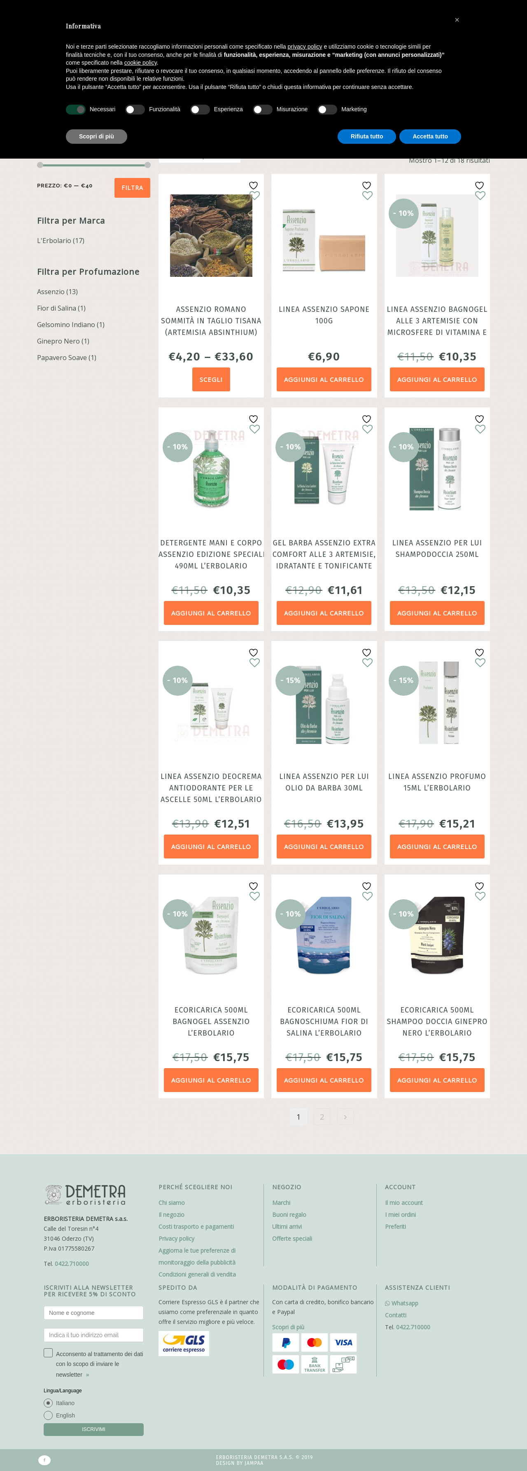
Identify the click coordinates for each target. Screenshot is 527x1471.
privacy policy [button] (305, 46)
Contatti (395, 1315)
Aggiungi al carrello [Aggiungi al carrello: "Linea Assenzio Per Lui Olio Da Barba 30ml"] (324, 846)
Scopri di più (288, 1327)
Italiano (65, 1403)
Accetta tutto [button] (430, 136)
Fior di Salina (56, 308)
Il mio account (404, 1203)
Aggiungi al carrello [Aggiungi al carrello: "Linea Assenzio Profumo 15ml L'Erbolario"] (437, 846)
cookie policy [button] (140, 62)
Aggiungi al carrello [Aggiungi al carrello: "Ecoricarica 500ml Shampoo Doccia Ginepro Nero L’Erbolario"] (437, 1080)
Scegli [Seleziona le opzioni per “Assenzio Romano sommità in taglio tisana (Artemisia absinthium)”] (211, 379)
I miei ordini (400, 1214)
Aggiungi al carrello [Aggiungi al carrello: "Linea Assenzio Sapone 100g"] (324, 379)
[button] (457, 19)
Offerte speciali (292, 1238)
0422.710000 (72, 1264)
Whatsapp (401, 1303)
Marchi (281, 1203)
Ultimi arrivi (287, 1226)
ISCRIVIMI (93, 1429)
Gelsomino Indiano (66, 324)
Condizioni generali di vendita (197, 1274)
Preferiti (395, 1226)
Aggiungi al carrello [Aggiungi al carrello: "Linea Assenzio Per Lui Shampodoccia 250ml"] (437, 613)
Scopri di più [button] (96, 136)
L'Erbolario (54, 240)
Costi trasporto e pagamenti (196, 1226)
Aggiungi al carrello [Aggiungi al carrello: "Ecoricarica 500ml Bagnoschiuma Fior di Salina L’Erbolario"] (324, 1080)
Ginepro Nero (58, 341)
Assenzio (51, 291)
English (65, 1415)
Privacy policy (176, 1238)
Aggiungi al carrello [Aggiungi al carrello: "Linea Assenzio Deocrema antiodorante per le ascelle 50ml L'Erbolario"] (211, 846)
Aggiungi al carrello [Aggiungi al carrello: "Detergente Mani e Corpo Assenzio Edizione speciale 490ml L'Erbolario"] (211, 613)
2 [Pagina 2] (322, 1117)
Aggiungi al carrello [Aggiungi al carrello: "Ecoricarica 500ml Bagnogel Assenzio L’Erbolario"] (211, 1080)
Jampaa (254, 1463)
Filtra (132, 188)
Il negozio (171, 1214)
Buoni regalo (289, 1214)
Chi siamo (172, 1203)
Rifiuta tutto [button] (367, 136)
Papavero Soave (62, 357)
